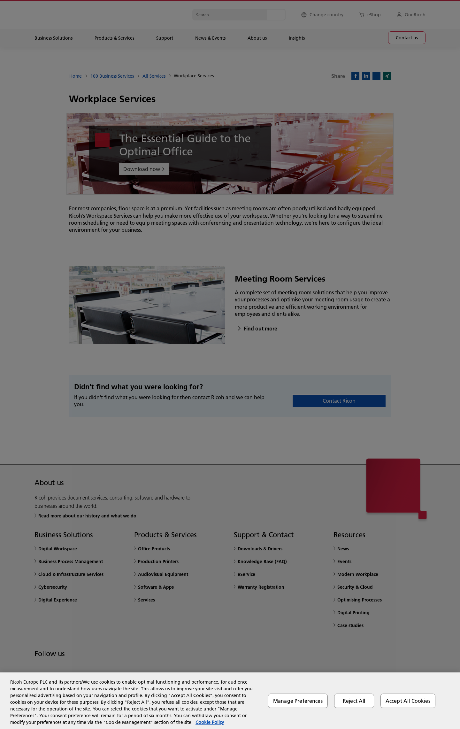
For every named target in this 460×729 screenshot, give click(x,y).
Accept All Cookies (408, 700)
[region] (230, 700)
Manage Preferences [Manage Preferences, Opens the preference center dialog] (298, 700)
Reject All (354, 700)
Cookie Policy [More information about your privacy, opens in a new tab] (209, 722)
